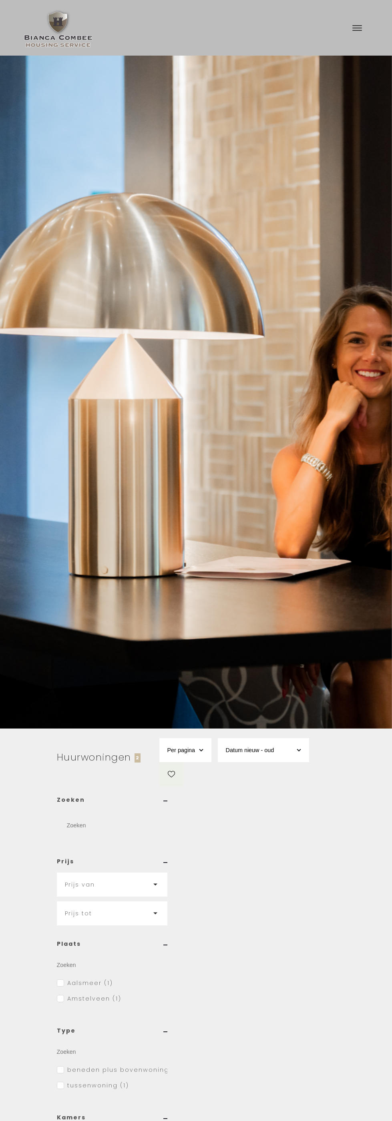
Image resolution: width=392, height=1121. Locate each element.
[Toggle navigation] (357, 28)
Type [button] (112, 1031)
